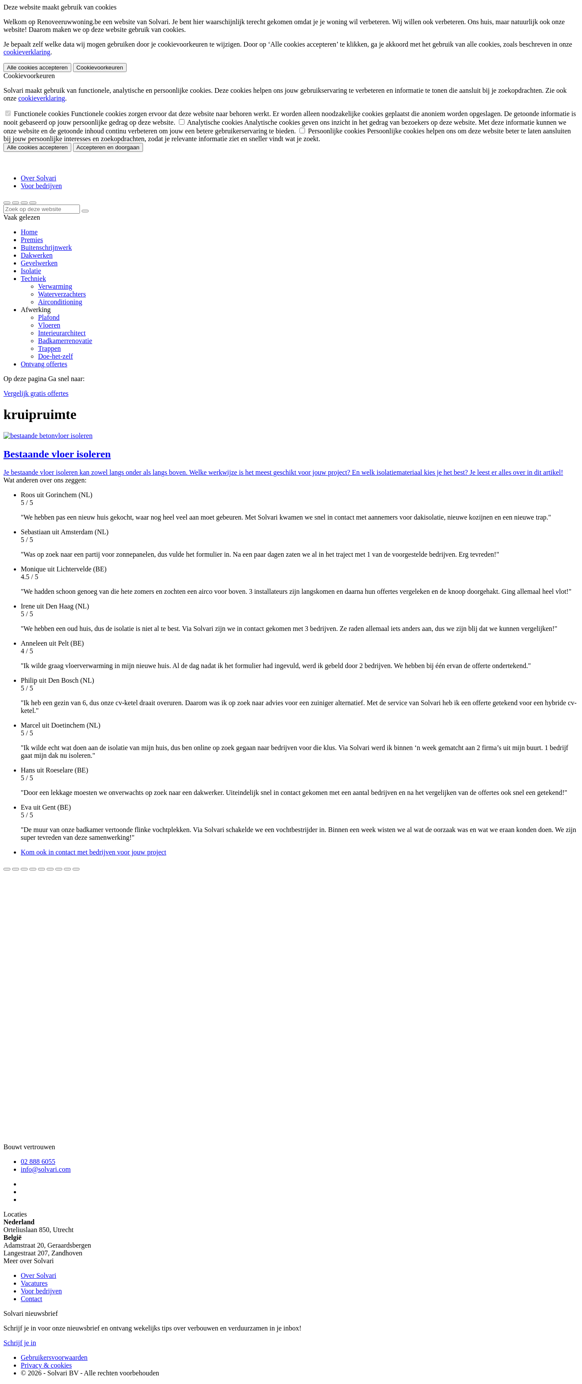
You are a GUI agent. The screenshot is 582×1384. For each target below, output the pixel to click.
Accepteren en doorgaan (108, 147)
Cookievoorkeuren (99, 67)
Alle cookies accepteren (37, 67)
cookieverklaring (26, 52)
